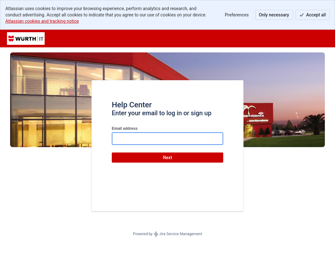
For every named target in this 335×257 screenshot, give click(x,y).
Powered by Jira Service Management (167, 234)
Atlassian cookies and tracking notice (42, 21)
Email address (124, 128)
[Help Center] (26, 38)
